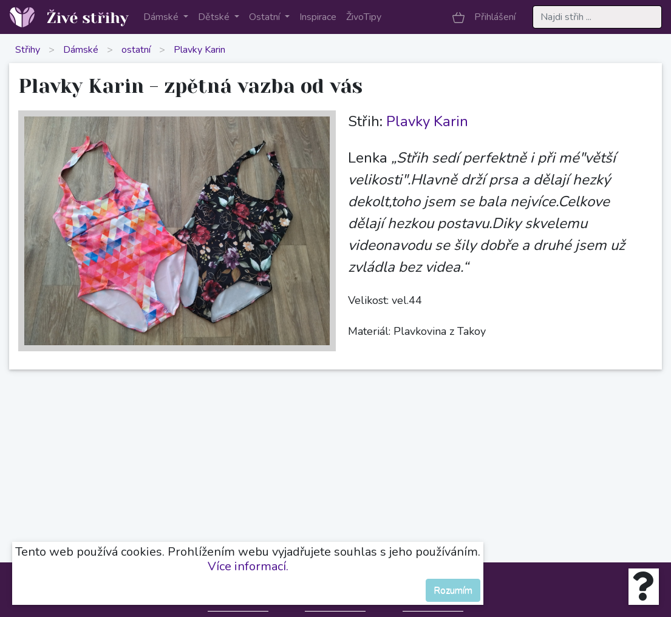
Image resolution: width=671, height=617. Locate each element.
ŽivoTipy (363, 17)
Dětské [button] (215, 17)
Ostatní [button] (265, 17)
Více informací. (248, 566)
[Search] (597, 17)
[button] (458, 17)
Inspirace (317, 17)
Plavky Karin (199, 49)
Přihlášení (495, 17)
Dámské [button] (162, 17)
